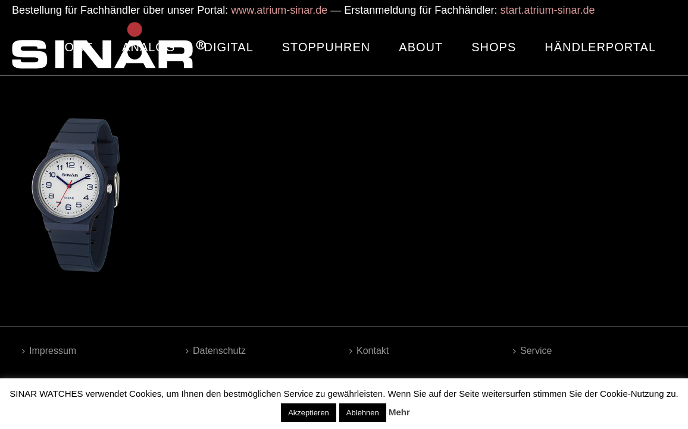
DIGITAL (228, 47)
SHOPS (493, 47)
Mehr (399, 412)
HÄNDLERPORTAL (600, 47)
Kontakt (369, 351)
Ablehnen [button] (362, 412)
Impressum (49, 351)
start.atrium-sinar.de (547, 10)
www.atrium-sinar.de (279, 10)
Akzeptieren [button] (308, 412)
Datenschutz (216, 351)
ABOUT (421, 47)
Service (532, 351)
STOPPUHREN (326, 47)
